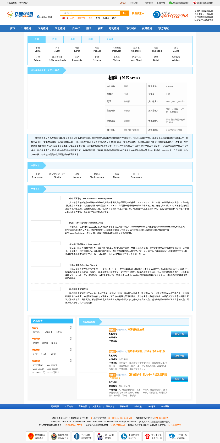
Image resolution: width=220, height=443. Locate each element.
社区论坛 (69, 406)
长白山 (106, 18)
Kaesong (77, 177)
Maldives (176, 60)
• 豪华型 (53, 343)
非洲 (91, 39)
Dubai (156, 60)
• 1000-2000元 (51, 365)
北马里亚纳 (57, 57)
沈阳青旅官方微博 (205, 3)
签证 (88, 28)
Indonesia (77, 60)
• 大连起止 (47, 332)
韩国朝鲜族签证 (136, 329)
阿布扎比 (136, 57)
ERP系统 (165, 406)
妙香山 (97, 174)
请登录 (123, 3)
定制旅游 (114, 28)
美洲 (72, 39)
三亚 (72, 18)
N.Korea (97, 60)
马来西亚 (117, 47)
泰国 (98, 18)
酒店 (100, 28)
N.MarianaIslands (57, 60)
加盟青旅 (96, 406)
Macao (176, 51)
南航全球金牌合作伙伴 (156, 436)
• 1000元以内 (37, 365)
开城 (77, 174)
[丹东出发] (122, 374)
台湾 (114, 18)
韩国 (77, 47)
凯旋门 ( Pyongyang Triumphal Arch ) (86, 223)
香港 (156, 47)
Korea (77, 51)
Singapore (136, 51)
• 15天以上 (53, 354)
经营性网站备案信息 (40, 436)
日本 (57, 47)
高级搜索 (137, 13)
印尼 (77, 57)
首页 (12, 28)
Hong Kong (156, 51)
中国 (38, 47)
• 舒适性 (44, 343)
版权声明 (124, 406)
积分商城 (161, 3)
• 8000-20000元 (38, 372)
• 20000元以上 (53, 372)
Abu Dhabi (136, 60)
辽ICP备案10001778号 (86, 436)
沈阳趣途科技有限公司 (160, 421)
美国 (90, 18)
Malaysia (116, 51)
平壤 (38, 174)
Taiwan (37, 60)
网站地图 (55, 406)
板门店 (136, 174)
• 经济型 (35, 343)
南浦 (117, 174)
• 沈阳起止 (36, 332)
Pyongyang (37, 177)
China (37, 51)
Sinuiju (57, 177)
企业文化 (138, 406)
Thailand (97, 51)
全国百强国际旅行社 (134, 436)
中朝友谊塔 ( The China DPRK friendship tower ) (91, 198)
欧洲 (54, 39)
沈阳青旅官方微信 (181, 3)
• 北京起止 (59, 332)
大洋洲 (110, 39)
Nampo (116, 177)
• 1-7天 (35, 354)
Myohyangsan (97, 177)
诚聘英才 (110, 406)
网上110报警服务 (109, 436)
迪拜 (156, 57)
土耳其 (117, 57)
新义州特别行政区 (57, 174)
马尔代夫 (176, 57)
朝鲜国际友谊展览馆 (78, 289)
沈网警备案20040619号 (63, 436)
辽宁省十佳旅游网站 (182, 436)
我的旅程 (149, 3)
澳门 (176, 47)
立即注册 (134, 3)
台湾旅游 (147, 28)
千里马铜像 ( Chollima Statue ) (83, 265)
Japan (57, 51)
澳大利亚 (81, 18)
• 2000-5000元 (38, 369)
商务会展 (83, 406)
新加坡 (136, 47)
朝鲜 (97, 57)
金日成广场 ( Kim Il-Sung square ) (84, 244)
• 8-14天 (43, 354)
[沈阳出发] (122, 329)
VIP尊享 (151, 406)
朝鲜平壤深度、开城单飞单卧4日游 (146, 351)
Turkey (116, 60)
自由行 (76, 28)
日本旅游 (130, 28)
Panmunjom (136, 177)
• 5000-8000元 (52, 369)
